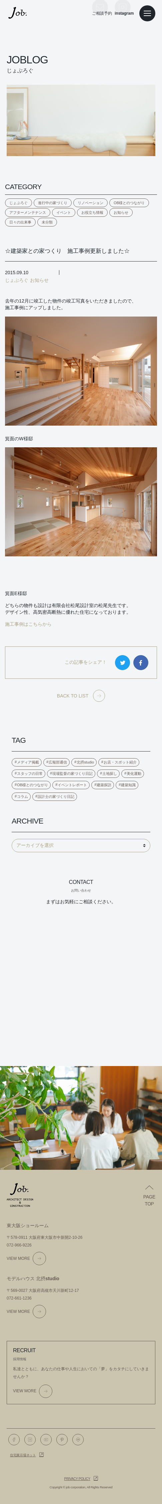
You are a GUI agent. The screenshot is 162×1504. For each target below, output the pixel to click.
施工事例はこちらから (28, 624)
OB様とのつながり (129, 203)
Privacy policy (77, 1479)
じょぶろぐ (18, 203)
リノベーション (90, 203)
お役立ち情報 (92, 212)
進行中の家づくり (52, 203)
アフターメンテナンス (27, 212)
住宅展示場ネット (23, 1455)
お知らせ (121, 212)
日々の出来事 (20, 222)
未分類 (47, 222)
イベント (63, 212)
